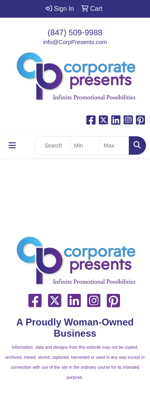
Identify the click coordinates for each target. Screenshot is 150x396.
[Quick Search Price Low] (85, 145)
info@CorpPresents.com (75, 42)
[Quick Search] (52, 145)
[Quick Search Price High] (114, 145)
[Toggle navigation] (12, 145)
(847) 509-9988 (75, 32)
